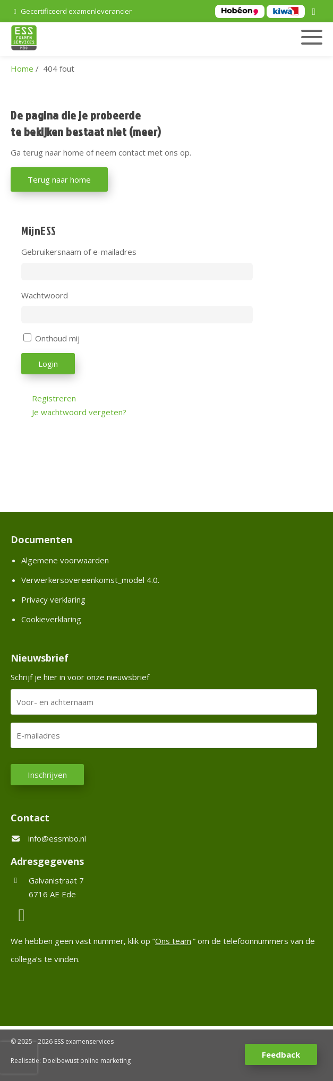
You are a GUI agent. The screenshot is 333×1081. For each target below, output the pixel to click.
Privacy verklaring (53, 599)
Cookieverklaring (51, 619)
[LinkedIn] (315, 12)
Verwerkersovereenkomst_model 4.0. (90, 579)
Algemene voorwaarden (65, 560)
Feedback (281, 1054)
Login (48, 363)
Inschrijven (47, 774)
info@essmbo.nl (57, 838)
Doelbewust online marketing (86, 1060)
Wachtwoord (44, 295)
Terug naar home (59, 179)
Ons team (173, 941)
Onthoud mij (57, 338)
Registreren (54, 398)
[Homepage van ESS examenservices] (117, 39)
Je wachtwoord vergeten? (79, 412)
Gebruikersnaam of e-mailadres (78, 251)
